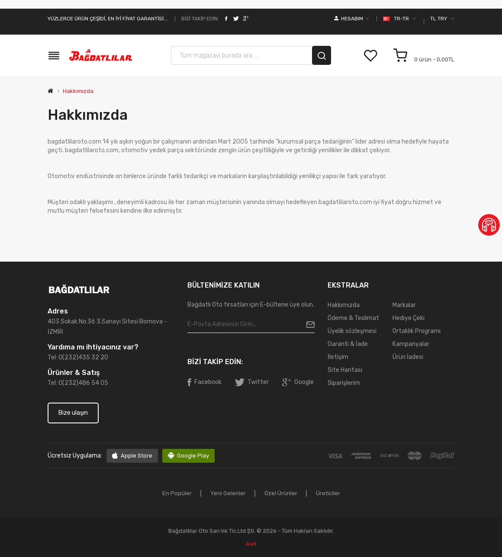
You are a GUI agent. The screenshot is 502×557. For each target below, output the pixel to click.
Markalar (404, 305)
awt (251, 544)
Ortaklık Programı (417, 331)
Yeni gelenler (228, 493)
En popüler (177, 493)
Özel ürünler (280, 493)
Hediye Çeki (409, 318)
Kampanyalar (411, 344)
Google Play (193, 455)
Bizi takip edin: (200, 19)
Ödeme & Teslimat (353, 318)
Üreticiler (328, 493)
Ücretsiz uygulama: (75, 455)
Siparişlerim (344, 383)
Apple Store (136, 455)
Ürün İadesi (408, 357)
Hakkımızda (78, 91)
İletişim (338, 357)
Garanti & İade (348, 344)
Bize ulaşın (73, 412)
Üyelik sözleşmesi (352, 331)
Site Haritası (345, 370)
